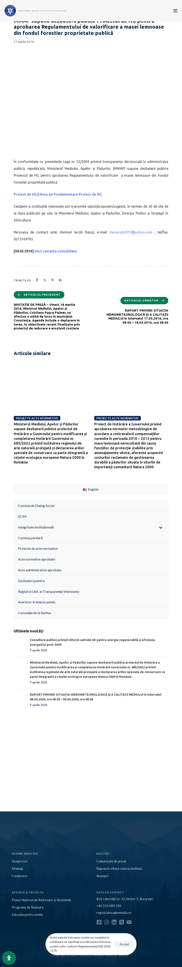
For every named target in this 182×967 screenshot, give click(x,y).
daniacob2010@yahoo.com (130, 232)
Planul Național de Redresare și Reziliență (41, 900)
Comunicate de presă (111, 861)
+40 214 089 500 (108, 906)
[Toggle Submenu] (160, 527)
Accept (124, 944)
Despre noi (19, 861)
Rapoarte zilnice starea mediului (119, 868)
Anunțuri (102, 876)
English (91, 489)
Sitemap (17, 868)
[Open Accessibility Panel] (9, 958)
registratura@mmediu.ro (113, 912)
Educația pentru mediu (27, 914)
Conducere (19, 876)
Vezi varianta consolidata (56, 251)
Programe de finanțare (28, 907)
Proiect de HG (25, 194)
